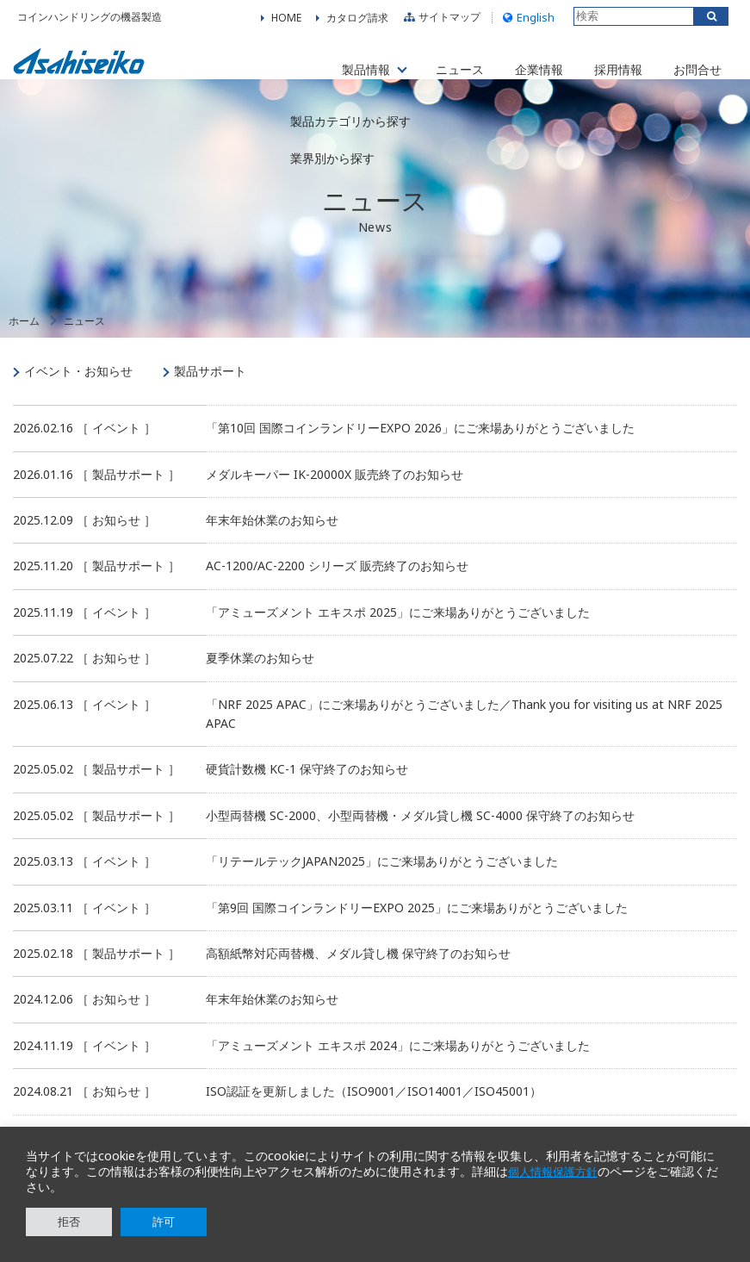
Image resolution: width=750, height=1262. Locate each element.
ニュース (441, 67)
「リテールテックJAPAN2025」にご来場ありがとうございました (382, 878)
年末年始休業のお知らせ (272, 537)
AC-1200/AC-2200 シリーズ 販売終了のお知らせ (337, 583)
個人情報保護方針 (556, 1171)
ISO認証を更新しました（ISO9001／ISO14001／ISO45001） (374, 1108)
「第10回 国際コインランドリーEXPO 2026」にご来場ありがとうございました (420, 445)
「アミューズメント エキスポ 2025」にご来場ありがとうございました (398, 629)
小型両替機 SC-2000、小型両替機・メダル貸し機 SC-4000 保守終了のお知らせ (420, 832)
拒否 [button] (69, 1221)
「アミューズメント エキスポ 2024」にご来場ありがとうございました (398, 1062)
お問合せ (691, 67)
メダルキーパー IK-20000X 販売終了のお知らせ (334, 490)
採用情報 (608, 67)
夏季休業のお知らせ (260, 675)
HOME (286, 21)
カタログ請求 (357, 21)
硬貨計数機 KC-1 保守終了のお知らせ (307, 786)
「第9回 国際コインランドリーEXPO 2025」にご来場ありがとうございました (417, 924)
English (527, 20)
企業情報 (524, 67)
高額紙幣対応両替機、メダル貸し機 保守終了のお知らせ (358, 970)
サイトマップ (440, 21)
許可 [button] (163, 1221)
